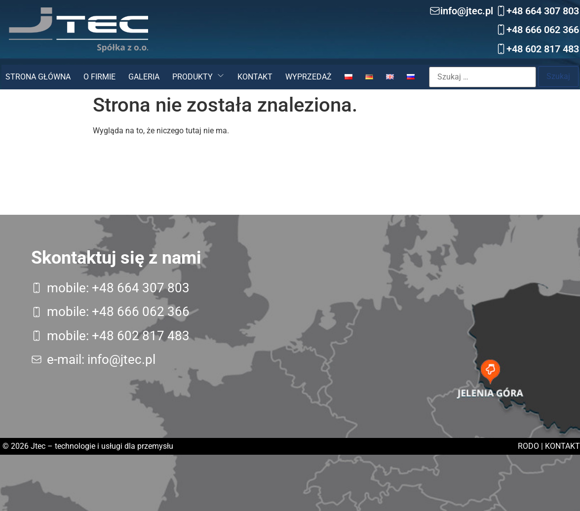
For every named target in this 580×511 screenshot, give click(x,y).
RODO (528, 446)
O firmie (99, 76)
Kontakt (254, 76)
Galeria (143, 76)
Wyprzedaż (308, 76)
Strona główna (38, 76)
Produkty (192, 76)
